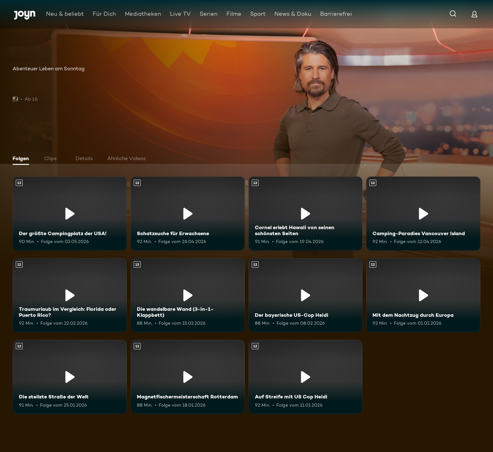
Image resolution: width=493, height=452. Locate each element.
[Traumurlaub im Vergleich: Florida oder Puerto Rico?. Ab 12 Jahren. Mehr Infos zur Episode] (70, 295)
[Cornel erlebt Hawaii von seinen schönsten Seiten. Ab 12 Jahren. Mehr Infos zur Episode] (306, 214)
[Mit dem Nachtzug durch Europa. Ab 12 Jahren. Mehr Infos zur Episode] (423, 295)
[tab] (22, 159)
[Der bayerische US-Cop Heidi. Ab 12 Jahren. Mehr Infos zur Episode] (306, 295)
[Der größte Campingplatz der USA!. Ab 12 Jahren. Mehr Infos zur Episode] (70, 214)
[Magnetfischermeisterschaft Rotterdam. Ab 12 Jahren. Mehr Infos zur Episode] (188, 377)
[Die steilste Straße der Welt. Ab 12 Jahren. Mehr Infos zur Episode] (70, 377)
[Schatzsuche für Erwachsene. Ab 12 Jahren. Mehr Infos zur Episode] (188, 214)
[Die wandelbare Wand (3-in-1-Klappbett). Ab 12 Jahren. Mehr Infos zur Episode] (188, 295)
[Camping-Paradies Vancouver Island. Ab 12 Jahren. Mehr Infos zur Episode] (423, 214)
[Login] (474, 14)
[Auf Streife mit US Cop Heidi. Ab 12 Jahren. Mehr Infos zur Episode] (306, 377)
